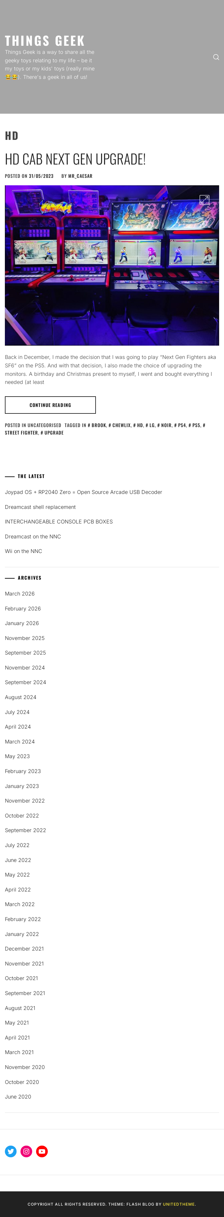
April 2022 (18, 889)
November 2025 (25, 638)
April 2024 (18, 726)
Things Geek (45, 40)
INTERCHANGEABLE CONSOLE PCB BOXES (59, 521)
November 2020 (25, 1067)
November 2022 (25, 800)
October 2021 (21, 978)
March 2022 (20, 904)
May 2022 (17, 874)
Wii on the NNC (23, 551)
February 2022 (23, 919)
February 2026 (23, 608)
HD (140, 425)
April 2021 (17, 1037)
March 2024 (20, 741)
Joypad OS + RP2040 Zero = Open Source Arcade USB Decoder (83, 492)
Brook (99, 425)
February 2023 (23, 771)
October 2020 (22, 1082)
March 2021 (19, 1052)
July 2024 (17, 712)
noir (166, 425)
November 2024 (25, 667)
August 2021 (20, 1008)
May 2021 (17, 1022)
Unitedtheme (179, 1204)
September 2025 (25, 652)
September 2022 (25, 830)
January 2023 (22, 786)
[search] (216, 57)
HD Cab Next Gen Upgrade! (75, 158)
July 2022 (17, 845)
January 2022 (22, 934)
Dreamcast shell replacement (40, 507)
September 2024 (25, 682)
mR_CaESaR (80, 175)
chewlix (121, 425)
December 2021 (24, 948)
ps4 (182, 425)
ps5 (196, 425)
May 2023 (17, 756)
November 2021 (24, 963)
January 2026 (22, 623)
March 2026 (20, 593)
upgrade (54, 432)
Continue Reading (50, 404)
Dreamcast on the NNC (33, 536)
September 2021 (25, 993)
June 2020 (18, 1096)
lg (152, 425)
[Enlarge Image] (204, 200)
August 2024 (20, 697)
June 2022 (18, 860)
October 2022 (22, 815)
